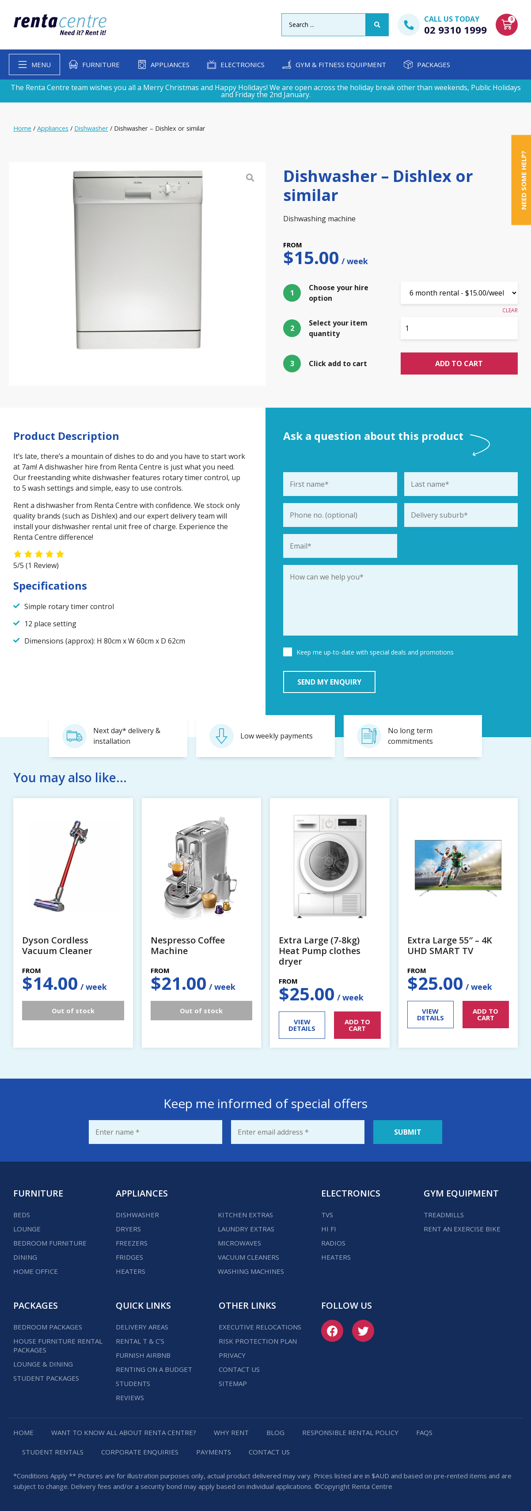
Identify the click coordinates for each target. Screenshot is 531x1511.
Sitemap (233, 1383)
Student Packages (46, 1378)
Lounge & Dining (43, 1364)
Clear (510, 310)
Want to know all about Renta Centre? (123, 1432)
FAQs (424, 1432)
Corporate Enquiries (139, 1451)
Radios (333, 1242)
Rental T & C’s (140, 1341)
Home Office (35, 1271)
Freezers (132, 1242)
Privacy (232, 1355)
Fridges (129, 1257)
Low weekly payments (276, 736)
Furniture (101, 64)
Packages (433, 64)
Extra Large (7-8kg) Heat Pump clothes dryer (319, 950)
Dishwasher (91, 128)
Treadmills (444, 1214)
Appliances (170, 64)
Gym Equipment (461, 1193)
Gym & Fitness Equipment (341, 64)
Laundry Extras (246, 1228)
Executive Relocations (260, 1326)
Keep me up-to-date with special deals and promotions (375, 652)
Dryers (128, 1228)
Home (22, 128)
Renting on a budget (154, 1369)
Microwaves (239, 1242)
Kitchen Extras (245, 1214)
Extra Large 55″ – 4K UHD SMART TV (449, 945)
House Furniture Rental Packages (57, 1345)
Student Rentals (52, 1451)
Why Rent (231, 1432)
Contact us (239, 1369)
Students (133, 1383)
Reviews (130, 1397)
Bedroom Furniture (50, 1242)
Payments (213, 1451)
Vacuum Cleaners (248, 1257)
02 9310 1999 (455, 29)
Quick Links (143, 1305)
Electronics (242, 64)
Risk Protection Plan (258, 1341)
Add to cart (459, 363)
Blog (275, 1432)
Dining (25, 1257)
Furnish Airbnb (143, 1355)
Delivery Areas (142, 1326)
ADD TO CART (357, 1025)
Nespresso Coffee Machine (188, 945)
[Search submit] (377, 24)
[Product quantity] (459, 328)
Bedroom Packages (47, 1326)
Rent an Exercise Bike (462, 1228)
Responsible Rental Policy (350, 1432)
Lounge (27, 1228)
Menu (41, 64)
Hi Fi (328, 1228)
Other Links (247, 1305)
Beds (21, 1214)
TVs (327, 1214)
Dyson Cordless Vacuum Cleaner (57, 945)
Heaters (130, 1271)
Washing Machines (251, 1271)
